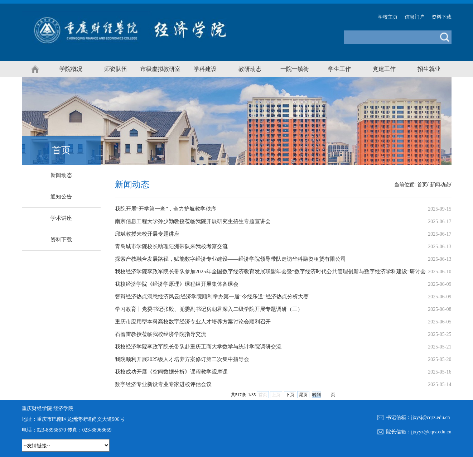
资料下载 (441, 17)
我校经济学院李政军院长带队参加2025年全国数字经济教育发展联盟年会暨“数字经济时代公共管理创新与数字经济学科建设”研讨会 (270, 271)
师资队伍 (115, 69)
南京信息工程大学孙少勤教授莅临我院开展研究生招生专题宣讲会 (193, 221)
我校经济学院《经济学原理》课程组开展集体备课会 (176, 284)
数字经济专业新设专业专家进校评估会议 (163, 384)
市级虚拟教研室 (160, 69)
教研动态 (249, 69)
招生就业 (429, 69)
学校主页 (388, 17)
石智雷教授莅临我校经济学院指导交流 (160, 334)
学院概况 (70, 69)
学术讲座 (61, 218)
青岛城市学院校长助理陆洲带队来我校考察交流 (171, 246)
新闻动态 (61, 175)
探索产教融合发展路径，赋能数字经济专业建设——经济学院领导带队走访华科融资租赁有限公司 (230, 259)
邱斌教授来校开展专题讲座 (147, 234)
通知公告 (61, 196)
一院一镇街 (294, 69)
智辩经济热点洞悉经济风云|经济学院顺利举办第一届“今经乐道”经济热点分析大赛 (212, 296)
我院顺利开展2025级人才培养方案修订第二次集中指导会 (182, 359)
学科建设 (205, 69)
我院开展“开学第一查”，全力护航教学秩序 (165, 209)
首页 (422, 184)
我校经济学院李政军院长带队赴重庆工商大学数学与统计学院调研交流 (198, 347)
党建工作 (384, 69)
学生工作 (339, 69)
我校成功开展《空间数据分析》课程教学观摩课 (171, 372)
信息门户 (415, 17)
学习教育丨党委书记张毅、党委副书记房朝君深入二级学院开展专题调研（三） (209, 309)
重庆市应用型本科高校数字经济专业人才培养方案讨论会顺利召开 (193, 321)
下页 (290, 394)
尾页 (303, 394)
